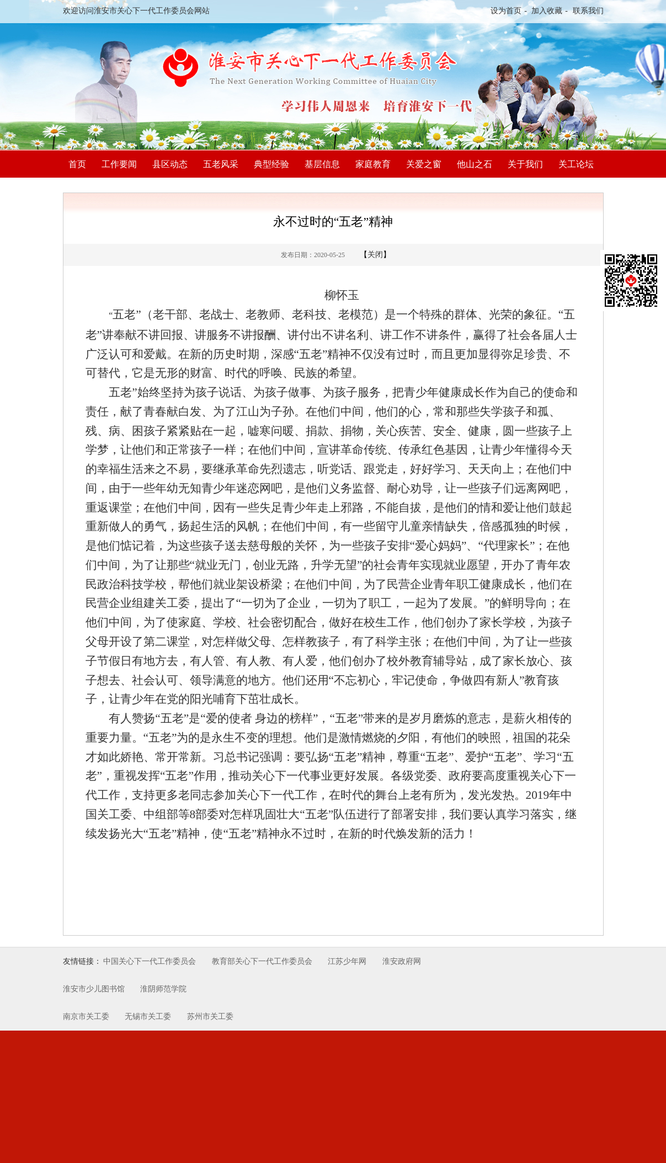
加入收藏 (546, 11)
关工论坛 (576, 164)
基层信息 (322, 164)
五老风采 (220, 164)
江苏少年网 (347, 961)
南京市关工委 (86, 1016)
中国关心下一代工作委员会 (149, 961)
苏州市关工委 (210, 1016)
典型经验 (271, 164)
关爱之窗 (423, 164)
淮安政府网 (401, 961)
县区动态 (170, 164)
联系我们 (588, 11)
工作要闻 (119, 164)
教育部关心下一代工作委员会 (262, 961)
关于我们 (525, 164)
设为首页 (506, 11)
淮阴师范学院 (163, 989)
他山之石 (474, 164)
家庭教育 (373, 164)
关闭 (375, 254)
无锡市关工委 (148, 1016)
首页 (77, 164)
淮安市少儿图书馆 (94, 989)
